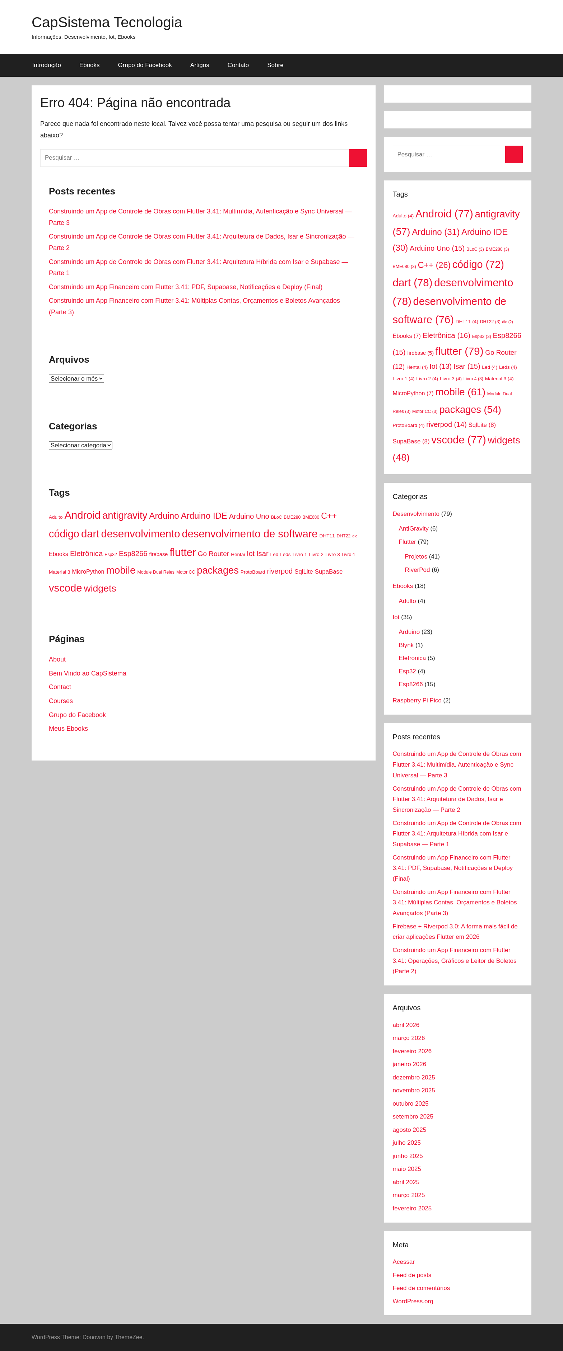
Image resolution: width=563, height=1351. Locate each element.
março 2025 (409, 1195)
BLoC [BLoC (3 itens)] (276, 517)
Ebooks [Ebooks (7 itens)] (58, 554)
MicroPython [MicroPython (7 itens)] (88, 571)
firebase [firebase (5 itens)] (158, 554)
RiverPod (417, 569)
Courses (61, 701)
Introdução (46, 65)
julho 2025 (407, 1142)
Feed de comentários (421, 1288)
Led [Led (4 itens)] (274, 554)
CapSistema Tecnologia (107, 22)
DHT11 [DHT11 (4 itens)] (327, 535)
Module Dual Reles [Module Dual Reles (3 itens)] (156, 572)
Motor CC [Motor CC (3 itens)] (185, 572)
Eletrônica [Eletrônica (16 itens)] (86, 553)
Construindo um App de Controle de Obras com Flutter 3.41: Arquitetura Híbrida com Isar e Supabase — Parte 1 (457, 834)
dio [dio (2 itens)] (354, 536)
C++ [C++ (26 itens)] (329, 516)
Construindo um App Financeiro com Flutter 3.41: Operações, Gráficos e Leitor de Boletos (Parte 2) (455, 961)
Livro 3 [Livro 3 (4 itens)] (332, 554)
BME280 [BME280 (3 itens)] (292, 517)
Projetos (416, 556)
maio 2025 (407, 1169)
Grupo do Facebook (145, 65)
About (57, 659)
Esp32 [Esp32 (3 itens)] (110, 554)
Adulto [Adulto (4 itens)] (55, 517)
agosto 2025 (410, 1129)
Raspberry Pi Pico (417, 700)
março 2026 (409, 1038)
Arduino (409, 632)
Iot (396, 617)
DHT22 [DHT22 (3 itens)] (344, 535)
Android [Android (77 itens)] (82, 515)
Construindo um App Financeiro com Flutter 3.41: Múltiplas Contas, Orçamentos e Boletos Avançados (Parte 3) (455, 903)
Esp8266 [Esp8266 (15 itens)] (133, 553)
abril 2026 (406, 1025)
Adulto (407, 601)
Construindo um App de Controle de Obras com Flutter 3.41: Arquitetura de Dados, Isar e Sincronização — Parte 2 (457, 799)
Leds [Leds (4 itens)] (285, 554)
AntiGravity (414, 528)
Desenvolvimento (416, 513)
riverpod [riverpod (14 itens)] (280, 571)
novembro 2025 (414, 1090)
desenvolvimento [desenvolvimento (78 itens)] (140, 534)
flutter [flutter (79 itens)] (182, 552)
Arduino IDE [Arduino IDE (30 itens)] (204, 516)
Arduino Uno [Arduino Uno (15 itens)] (249, 516)
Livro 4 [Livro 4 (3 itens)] (348, 554)
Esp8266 (411, 684)
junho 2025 (408, 1156)
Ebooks (89, 65)
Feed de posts (412, 1275)
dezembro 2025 (414, 1077)
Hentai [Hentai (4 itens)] (238, 554)
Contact (60, 687)
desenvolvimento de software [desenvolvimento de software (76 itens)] (250, 534)
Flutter (407, 541)
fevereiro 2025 (412, 1208)
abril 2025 (406, 1182)
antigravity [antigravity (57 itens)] (124, 515)
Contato (238, 65)
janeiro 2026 (410, 1064)
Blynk (406, 645)
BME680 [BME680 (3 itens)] (310, 517)
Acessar (404, 1261)
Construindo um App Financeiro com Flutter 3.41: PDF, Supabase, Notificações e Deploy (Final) (185, 287)
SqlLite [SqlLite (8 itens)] (303, 571)
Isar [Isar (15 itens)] (262, 553)
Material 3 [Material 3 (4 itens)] (59, 572)
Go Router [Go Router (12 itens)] (213, 553)
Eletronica (412, 658)
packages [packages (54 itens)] (218, 570)
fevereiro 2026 (412, 1051)
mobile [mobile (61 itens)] (120, 570)
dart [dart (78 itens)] (90, 534)
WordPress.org (413, 1301)
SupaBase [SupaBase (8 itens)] (329, 571)
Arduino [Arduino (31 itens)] (164, 516)
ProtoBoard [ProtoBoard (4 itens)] (253, 572)
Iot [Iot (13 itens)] (251, 553)
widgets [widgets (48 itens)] (100, 588)
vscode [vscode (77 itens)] (65, 588)
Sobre (275, 65)
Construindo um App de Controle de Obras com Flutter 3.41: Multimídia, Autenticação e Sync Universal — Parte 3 (457, 764)
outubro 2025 (411, 1103)
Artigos (199, 65)
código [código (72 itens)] (64, 534)
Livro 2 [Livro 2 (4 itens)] (316, 554)
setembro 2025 (413, 1116)
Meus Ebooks (68, 728)
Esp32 (407, 671)
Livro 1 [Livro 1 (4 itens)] (300, 554)
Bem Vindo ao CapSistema (87, 673)
